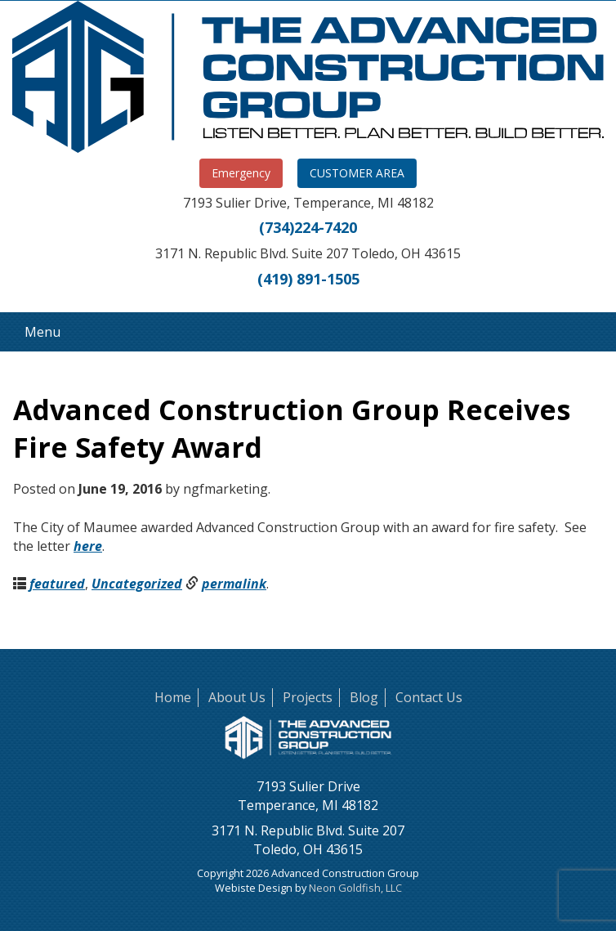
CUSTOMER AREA (357, 173)
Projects (308, 697)
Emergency (241, 173)
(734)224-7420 (308, 227)
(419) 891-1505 (308, 279)
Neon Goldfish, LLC (355, 887)
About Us (237, 697)
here (88, 546)
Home (172, 697)
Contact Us (428, 697)
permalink (234, 584)
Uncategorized (137, 584)
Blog (364, 697)
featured (57, 584)
